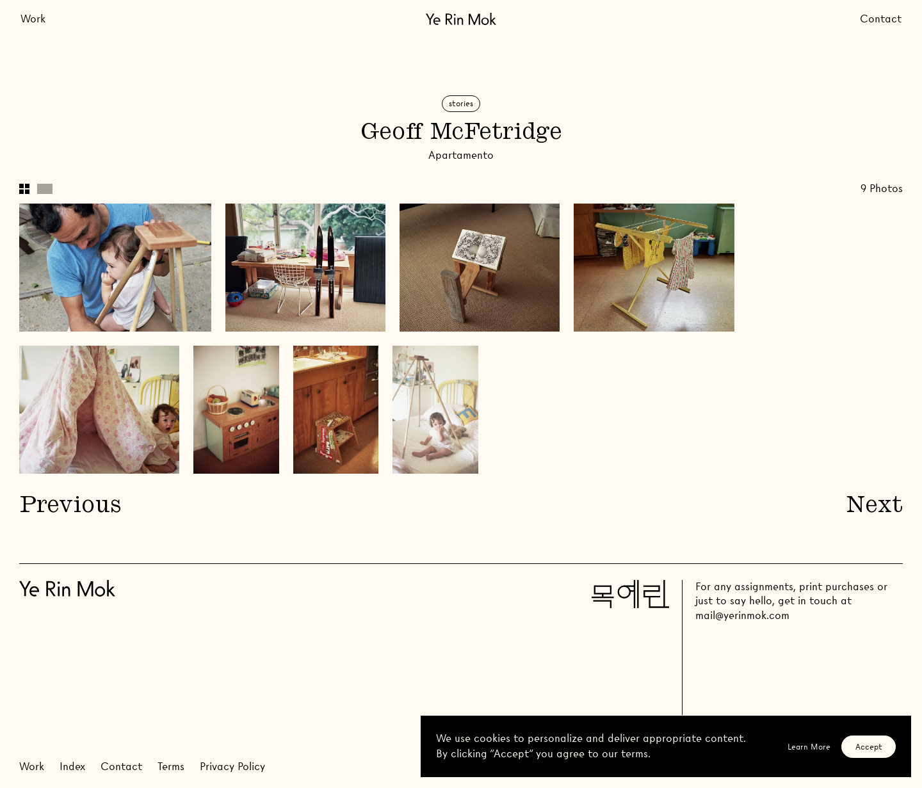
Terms (171, 766)
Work (32, 19)
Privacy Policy (232, 766)
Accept (868, 747)
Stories (461, 103)
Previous (69, 506)
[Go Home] (461, 19)
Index (72, 766)
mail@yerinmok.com (742, 615)
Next (874, 506)
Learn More (809, 747)
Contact (881, 19)
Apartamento (461, 155)
